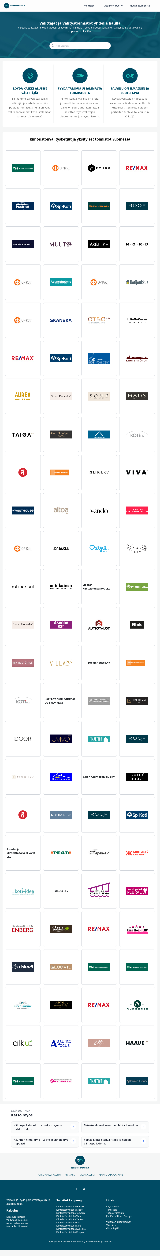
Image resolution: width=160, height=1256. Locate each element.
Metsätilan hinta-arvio (17, 1226)
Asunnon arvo (113, 5)
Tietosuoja (111, 1209)
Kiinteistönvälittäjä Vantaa (70, 1219)
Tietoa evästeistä (115, 1212)
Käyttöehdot (112, 1206)
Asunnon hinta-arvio (17, 1223)
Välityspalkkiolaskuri (17, 1219)
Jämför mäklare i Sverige (119, 1216)
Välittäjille (111, 1225)
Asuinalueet (87, 1174)
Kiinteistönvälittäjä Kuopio (70, 1232)
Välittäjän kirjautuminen (118, 1221)
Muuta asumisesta (142, 5)
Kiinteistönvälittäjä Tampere (71, 1212)
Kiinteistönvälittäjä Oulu (68, 1222)
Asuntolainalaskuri (111, 1174)
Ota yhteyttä (112, 1228)
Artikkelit (71, 1174)
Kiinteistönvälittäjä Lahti (69, 1225)
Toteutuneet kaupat (49, 1174)
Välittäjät (91, 5)
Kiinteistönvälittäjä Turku (69, 1216)
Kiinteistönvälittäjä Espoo (69, 1209)
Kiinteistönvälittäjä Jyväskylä (71, 1228)
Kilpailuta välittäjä (15, 1216)
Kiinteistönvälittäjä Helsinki (70, 1206)
